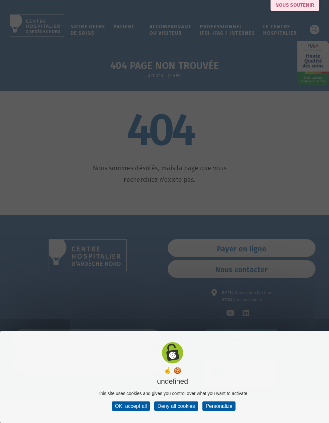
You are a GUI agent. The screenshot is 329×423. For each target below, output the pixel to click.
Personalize (219, 406)
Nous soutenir (295, 5)
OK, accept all (131, 406)
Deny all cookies (176, 406)
